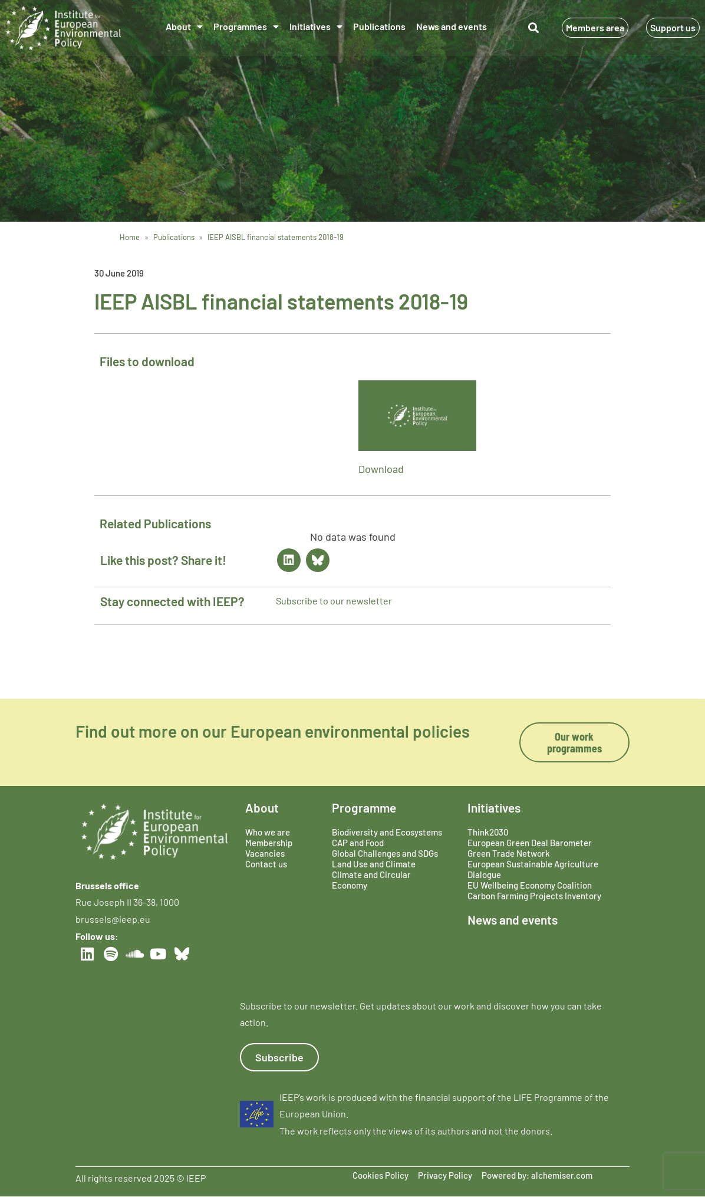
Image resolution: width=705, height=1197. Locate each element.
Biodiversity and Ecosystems (387, 832)
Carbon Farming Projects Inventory (534, 895)
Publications (379, 26)
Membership (268, 842)
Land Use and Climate (374, 864)
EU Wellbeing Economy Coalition (529, 885)
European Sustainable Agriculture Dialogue (532, 869)
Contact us (266, 864)
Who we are (267, 832)
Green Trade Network (508, 853)
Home (130, 237)
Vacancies (265, 853)
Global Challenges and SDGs (385, 853)
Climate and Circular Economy (371, 879)
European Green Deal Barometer (529, 842)
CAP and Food (358, 842)
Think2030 (487, 832)
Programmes (246, 26)
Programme (364, 807)
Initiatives (315, 26)
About (184, 26)
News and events (451, 26)
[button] (533, 28)
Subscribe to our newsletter (334, 600)
